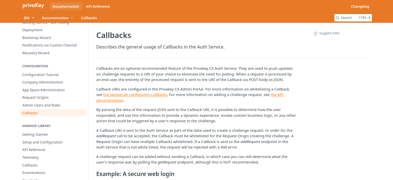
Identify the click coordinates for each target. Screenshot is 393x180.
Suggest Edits (326, 33)
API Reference (98, 6)
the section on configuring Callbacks (135, 94)
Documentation (65, 6)
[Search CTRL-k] (353, 18)
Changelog (360, 6)
